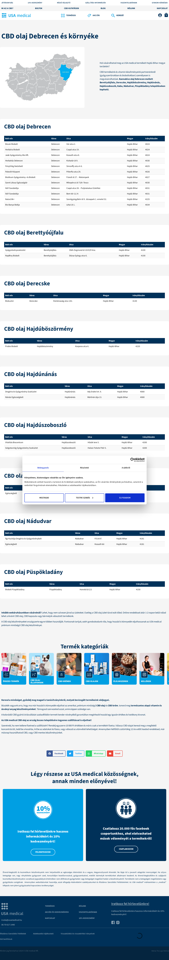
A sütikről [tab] (126, 467)
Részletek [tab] (84, 467)
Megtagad (44, 497)
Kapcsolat (50, 918)
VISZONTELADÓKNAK (88, 912)
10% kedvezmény (87, 918)
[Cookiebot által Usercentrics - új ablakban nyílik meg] (132, 460)
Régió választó (63, 2)
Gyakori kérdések (160, 2)
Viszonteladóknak (129, 2)
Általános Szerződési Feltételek (13, 933)
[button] (56, 753)
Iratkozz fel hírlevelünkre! (130, 903)
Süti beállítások (6, 939)
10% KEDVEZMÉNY (35, 2)
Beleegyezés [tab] (43, 467)
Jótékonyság (7, 2)
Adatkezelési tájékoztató (43, 933)
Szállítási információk (95, 2)
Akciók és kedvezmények (57, 912)
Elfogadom (124, 497)
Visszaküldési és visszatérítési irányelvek (78, 933)
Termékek (50, 906)
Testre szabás (84, 497)
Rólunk (82, 906)
